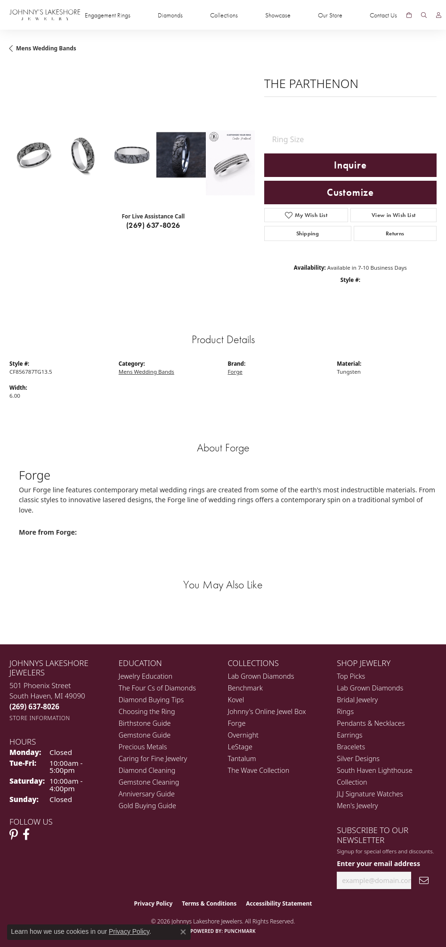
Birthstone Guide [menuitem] (145, 723)
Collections (224, 15)
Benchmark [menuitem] (245, 687)
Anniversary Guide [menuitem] (147, 793)
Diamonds (170, 15)
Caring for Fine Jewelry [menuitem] (153, 758)
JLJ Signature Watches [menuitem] (370, 793)
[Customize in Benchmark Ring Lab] (230, 163)
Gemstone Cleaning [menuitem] (149, 782)
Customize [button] (350, 192)
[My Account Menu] (438, 15)
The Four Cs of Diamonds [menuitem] (157, 687)
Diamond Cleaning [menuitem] (147, 770)
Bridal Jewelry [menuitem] (357, 699)
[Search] (424, 15)
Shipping (307, 233)
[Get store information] (39, 718)
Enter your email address (378, 863)
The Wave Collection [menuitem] (259, 770)
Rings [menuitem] (345, 711)
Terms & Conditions (209, 903)
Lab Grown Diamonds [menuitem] (261, 676)
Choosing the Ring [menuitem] (147, 711)
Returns (395, 233)
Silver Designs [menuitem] (358, 758)
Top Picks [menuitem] (351, 676)
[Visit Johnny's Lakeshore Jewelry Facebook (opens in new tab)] (26, 834)
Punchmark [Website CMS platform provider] (240, 931)
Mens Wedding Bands (46, 48)
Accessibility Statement (279, 903)
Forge (235, 371)
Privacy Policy (153, 903)
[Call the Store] (34, 706)
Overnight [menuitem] (243, 734)
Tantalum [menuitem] (242, 758)
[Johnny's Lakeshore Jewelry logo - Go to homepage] (45, 15)
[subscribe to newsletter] (424, 880)
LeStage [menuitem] (240, 746)
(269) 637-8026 (153, 225)
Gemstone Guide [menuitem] (144, 734)
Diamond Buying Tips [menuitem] (151, 699)
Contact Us (383, 15)
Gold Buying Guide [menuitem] (147, 805)
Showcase (278, 15)
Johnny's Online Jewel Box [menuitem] (267, 711)
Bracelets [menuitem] (351, 746)
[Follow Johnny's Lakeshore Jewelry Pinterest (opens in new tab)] (13, 834)
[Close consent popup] (183, 932)
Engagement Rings (107, 15)
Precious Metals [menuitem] (143, 746)
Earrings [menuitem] (349, 734)
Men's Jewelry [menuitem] (357, 805)
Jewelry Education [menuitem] (145, 676)
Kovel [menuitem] (236, 699)
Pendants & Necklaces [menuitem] (371, 723)
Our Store (330, 15)
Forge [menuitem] (237, 723)
